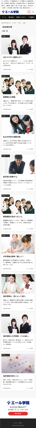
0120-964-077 (19, 407)
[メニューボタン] (33, 12)
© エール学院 (18, 423)
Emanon (21, 425)
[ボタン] (29, 11)
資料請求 (18, 413)
